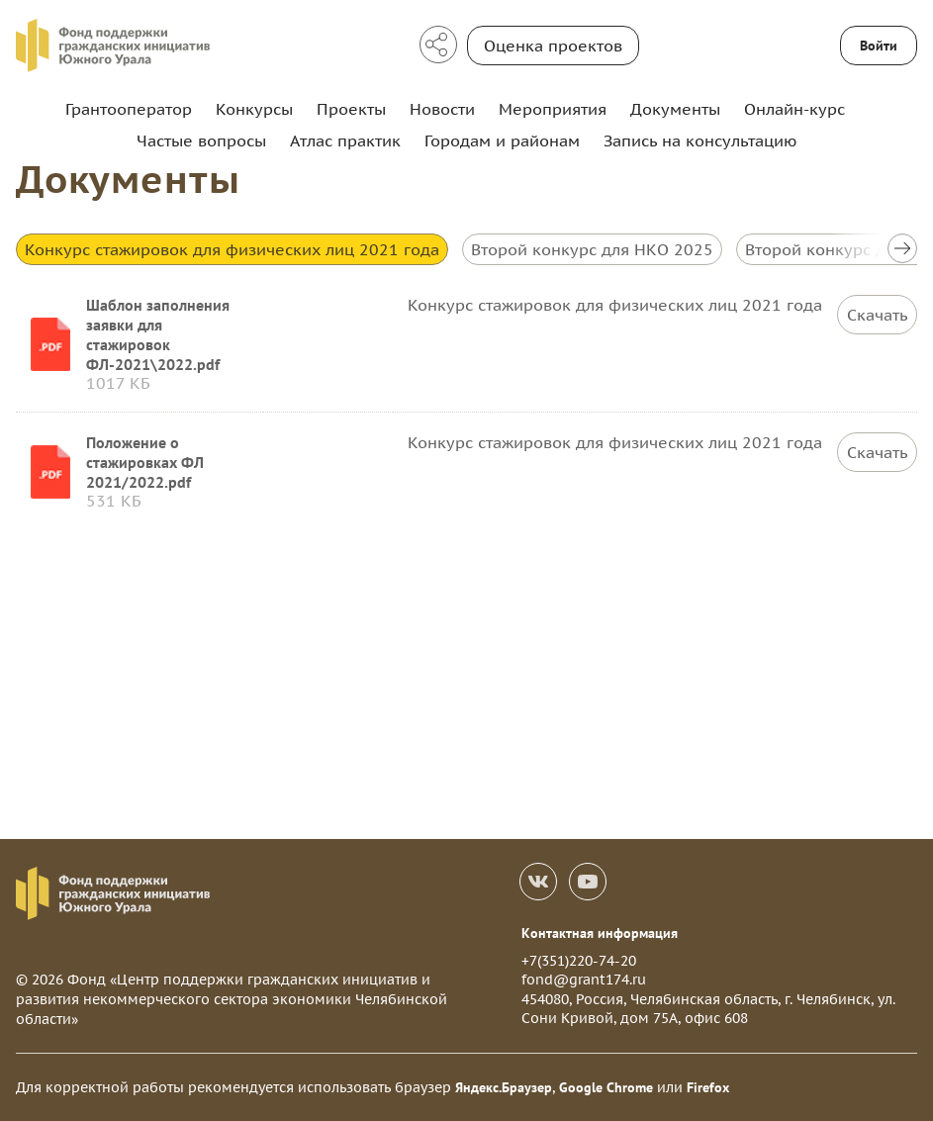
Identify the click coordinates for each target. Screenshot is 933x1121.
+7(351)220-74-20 (578, 961)
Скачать (877, 315)
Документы (675, 109)
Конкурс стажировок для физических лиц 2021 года (232, 249)
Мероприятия (552, 109)
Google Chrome (606, 1087)
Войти (878, 45)
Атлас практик (345, 140)
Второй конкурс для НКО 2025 (592, 249)
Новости (442, 109)
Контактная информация (599, 933)
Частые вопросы (201, 140)
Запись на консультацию (700, 140)
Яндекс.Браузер (503, 1087)
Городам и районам (502, 140)
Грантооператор (128, 109)
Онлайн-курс (794, 109)
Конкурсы (254, 109)
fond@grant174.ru (583, 979)
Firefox (708, 1087)
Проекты (351, 109)
